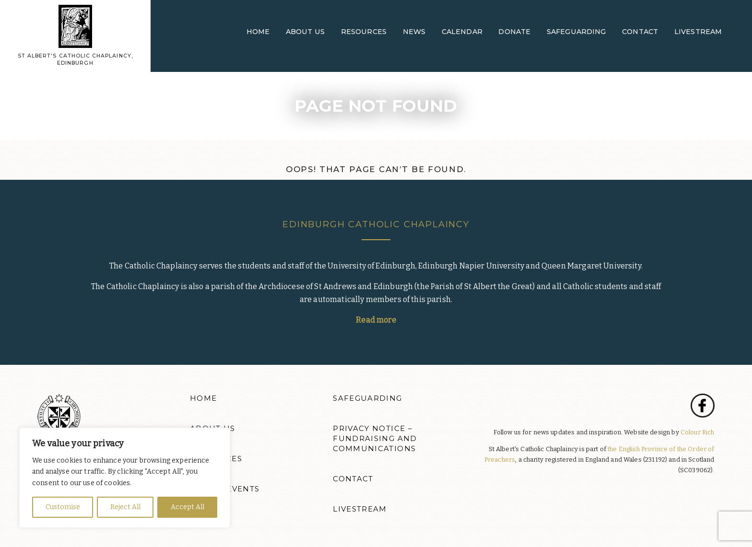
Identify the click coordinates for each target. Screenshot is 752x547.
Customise (63, 507)
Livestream (698, 31)
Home (258, 31)
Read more (376, 320)
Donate (514, 31)
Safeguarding (576, 31)
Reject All (125, 507)
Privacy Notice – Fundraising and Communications (375, 438)
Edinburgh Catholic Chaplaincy (376, 224)
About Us (305, 31)
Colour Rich (698, 432)
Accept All (187, 507)
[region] (124, 478)
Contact (640, 31)
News (414, 31)
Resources (364, 31)
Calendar (462, 31)
